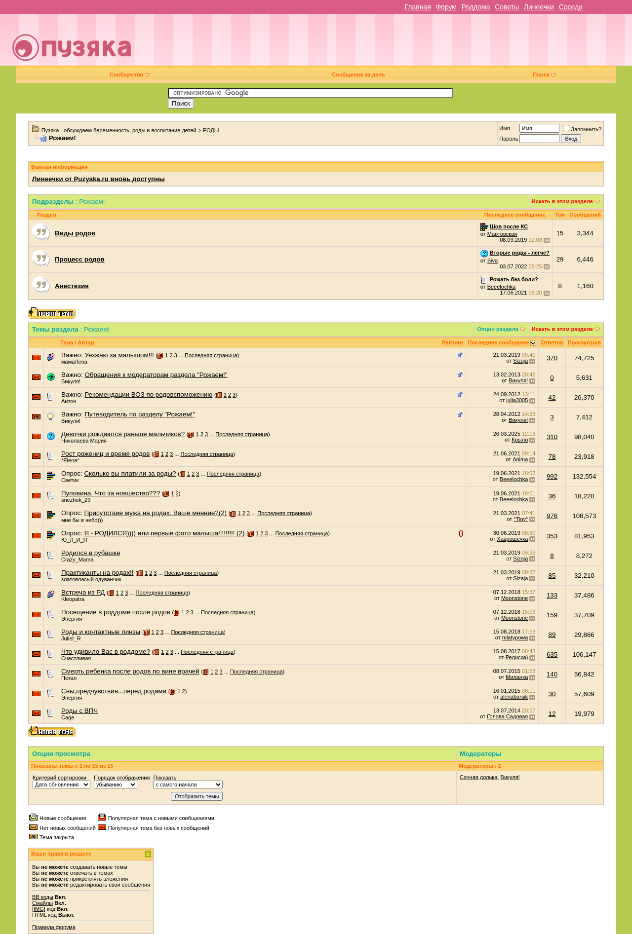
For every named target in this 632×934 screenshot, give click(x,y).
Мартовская (502, 234)
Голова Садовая (507, 716)
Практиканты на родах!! (97, 572)
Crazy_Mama (77, 559)
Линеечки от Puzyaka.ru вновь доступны (98, 179)
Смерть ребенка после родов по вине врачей (130, 671)
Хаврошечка (512, 539)
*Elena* (70, 460)
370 (552, 358)
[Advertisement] (386, 43)
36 (552, 496)
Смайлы (42, 903)
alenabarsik (514, 697)
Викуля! (70, 381)
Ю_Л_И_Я (74, 540)
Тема (66, 342)
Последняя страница (211, 355)
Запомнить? (582, 129)
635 (552, 654)
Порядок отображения (122, 778)
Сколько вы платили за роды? (130, 473)
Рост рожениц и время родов (105, 453)
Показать (164, 778)
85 (552, 575)
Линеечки (539, 7)
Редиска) (517, 657)
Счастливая (76, 658)
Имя (504, 128)
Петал (69, 678)
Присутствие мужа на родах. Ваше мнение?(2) (155, 513)
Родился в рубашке (90, 553)
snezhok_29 (75, 500)
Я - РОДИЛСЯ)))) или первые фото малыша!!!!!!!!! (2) (164, 533)
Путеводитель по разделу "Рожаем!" (139, 414)
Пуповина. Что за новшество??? (110, 493)
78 (552, 456)
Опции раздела (497, 329)
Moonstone (514, 598)
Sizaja (520, 361)
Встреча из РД (83, 592)
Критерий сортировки (59, 778)
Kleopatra (72, 599)
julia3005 (517, 400)
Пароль (508, 139)
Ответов (552, 342)
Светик (70, 480)
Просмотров (584, 342)
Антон (69, 401)
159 (552, 615)
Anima (520, 459)
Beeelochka (501, 287)
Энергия (71, 619)
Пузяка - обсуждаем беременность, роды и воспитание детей (119, 130)
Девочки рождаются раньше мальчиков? (123, 434)
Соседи (571, 7)
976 (552, 516)
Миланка (517, 677)
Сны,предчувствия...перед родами (113, 691)
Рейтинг (452, 342)
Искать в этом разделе (562, 201)
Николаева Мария (84, 441)
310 (552, 437)
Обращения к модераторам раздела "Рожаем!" (155, 374)
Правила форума (54, 927)
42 (552, 397)
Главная (417, 7)
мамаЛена (74, 362)
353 (552, 536)
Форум (446, 7)
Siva (492, 260)
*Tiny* (521, 519)
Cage (67, 717)
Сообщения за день (358, 74)
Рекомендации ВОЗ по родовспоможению (148, 394)
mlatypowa (515, 637)
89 (552, 634)
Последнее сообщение (498, 342)
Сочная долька (478, 777)
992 (552, 476)
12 (552, 713)
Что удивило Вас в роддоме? (105, 651)
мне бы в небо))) (82, 520)
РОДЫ (211, 130)
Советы (507, 7)
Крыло (520, 440)
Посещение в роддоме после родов (115, 612)
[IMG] (38, 909)
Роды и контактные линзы (100, 631)
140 (552, 674)
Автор (86, 342)
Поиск (544, 74)
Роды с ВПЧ (79, 710)
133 (552, 595)
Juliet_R (71, 638)
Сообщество (130, 74)
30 (552, 694)
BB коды (42, 897)
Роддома (476, 7)
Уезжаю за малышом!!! (119, 355)
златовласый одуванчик (91, 579)
